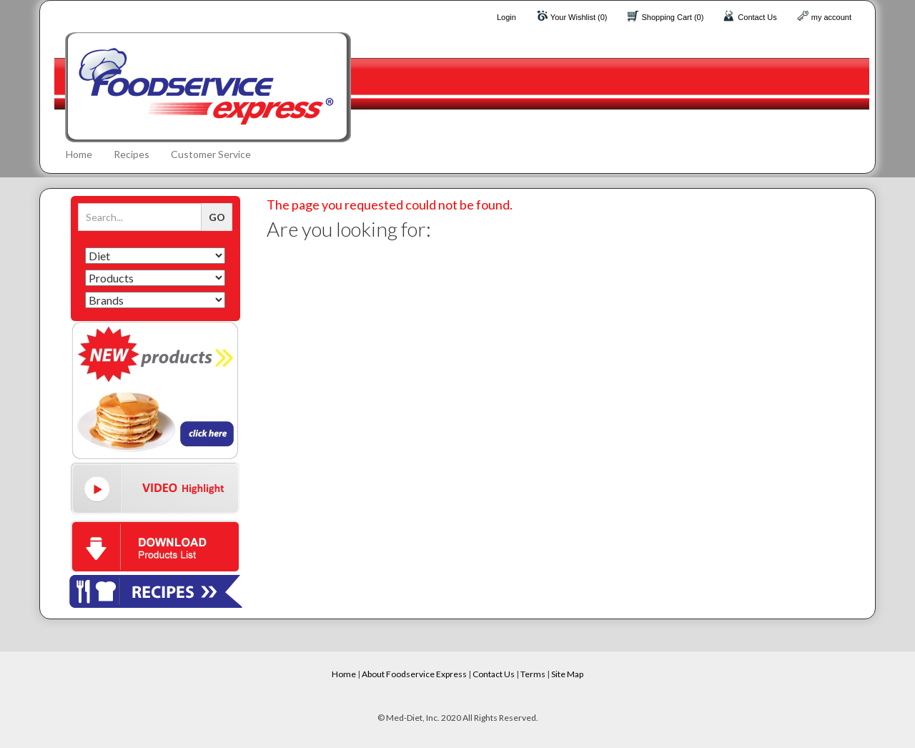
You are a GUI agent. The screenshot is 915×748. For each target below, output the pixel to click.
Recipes (131, 154)
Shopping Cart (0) (673, 17)
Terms (532, 674)
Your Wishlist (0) (579, 17)
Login (506, 17)
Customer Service (211, 154)
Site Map (567, 674)
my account (831, 17)
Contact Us (757, 17)
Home (79, 154)
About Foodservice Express (414, 674)
